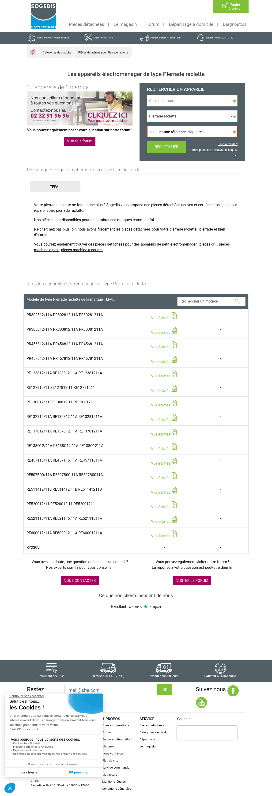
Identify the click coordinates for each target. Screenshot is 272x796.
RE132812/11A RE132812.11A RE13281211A (64, 416)
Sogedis (183, 719)
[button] (55, 186)
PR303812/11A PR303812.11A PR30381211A (64, 329)
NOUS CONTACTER (80, 580)
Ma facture (109, 774)
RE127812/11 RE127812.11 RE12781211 (60, 387)
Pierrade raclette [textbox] (191, 116)
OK (164, 689)
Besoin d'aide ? (228, 144)
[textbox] (192, 101)
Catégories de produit (154, 732)
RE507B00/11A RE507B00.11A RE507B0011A (64, 475)
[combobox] (192, 100)
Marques (108, 746)
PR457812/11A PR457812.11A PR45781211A (64, 358)
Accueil (32, 52)
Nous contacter (112, 753)
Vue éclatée (164, 318)
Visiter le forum (80, 141)
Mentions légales (114, 781)
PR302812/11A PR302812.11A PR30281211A (64, 315)
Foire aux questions (115, 725)
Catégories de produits (57, 52)
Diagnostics (234, 24)
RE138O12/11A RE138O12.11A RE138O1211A (65, 445)
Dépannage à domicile (191, 24)
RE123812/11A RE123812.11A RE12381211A (64, 373)
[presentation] (207, 733)
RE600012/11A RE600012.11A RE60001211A (64, 533)
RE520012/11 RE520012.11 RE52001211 (60, 504)
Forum (152, 24)
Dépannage (147, 739)
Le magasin (125, 24)
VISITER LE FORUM (192, 580)
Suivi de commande (115, 767)
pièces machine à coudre (81, 250)
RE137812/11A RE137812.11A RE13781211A (64, 431)
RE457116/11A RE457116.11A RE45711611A (64, 460)
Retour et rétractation (117, 739)
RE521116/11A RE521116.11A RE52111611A (64, 518)
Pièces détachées (86, 24)
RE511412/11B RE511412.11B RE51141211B (64, 489)
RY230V (33, 547)
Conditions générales (116, 788)
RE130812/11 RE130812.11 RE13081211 (60, 402)
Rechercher (166, 147)
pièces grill (208, 244)
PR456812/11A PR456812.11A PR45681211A (64, 344)
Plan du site (110, 760)
